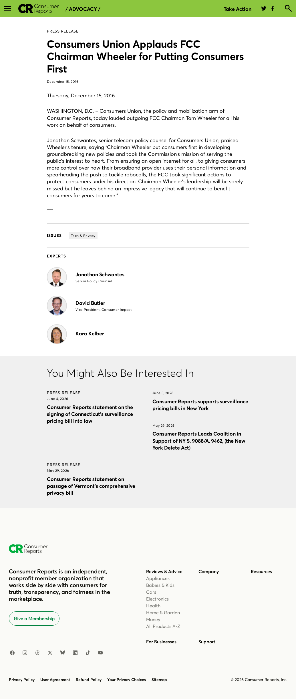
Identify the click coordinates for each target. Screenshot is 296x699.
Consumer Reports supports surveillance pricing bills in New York (200, 405)
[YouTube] (100, 653)
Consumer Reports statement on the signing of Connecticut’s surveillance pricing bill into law (90, 414)
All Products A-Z (163, 626)
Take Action (237, 9)
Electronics (157, 599)
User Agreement (55, 679)
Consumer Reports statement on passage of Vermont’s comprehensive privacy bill (91, 486)
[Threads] (37, 653)
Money (153, 619)
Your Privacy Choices (126, 679)
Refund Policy (89, 679)
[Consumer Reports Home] (31, 549)
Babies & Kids (160, 585)
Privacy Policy (22, 679)
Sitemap (159, 679)
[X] (50, 653)
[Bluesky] (62, 653)
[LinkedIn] (75, 653)
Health (153, 606)
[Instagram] (24, 653)
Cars (151, 592)
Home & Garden (163, 612)
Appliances (158, 578)
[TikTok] (87, 653)
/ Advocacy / (82, 9)
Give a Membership (34, 618)
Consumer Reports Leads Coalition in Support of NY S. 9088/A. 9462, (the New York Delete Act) (198, 440)
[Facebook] (12, 653)
